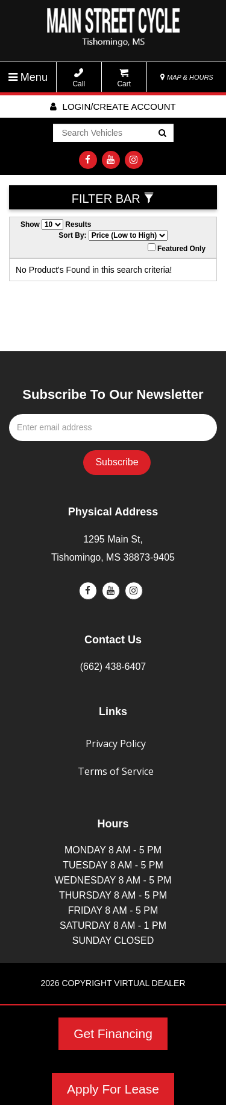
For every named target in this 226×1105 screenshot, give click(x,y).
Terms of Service (116, 771)
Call (78, 78)
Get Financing (113, 1033)
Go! (161, 134)
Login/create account (112, 106)
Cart (124, 78)
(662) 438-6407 (113, 666)
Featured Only (177, 248)
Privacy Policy (116, 743)
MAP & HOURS (186, 77)
